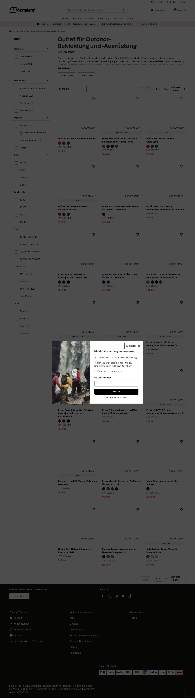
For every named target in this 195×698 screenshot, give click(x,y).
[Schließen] (133, 346)
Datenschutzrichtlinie (116, 397)
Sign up (116, 392)
